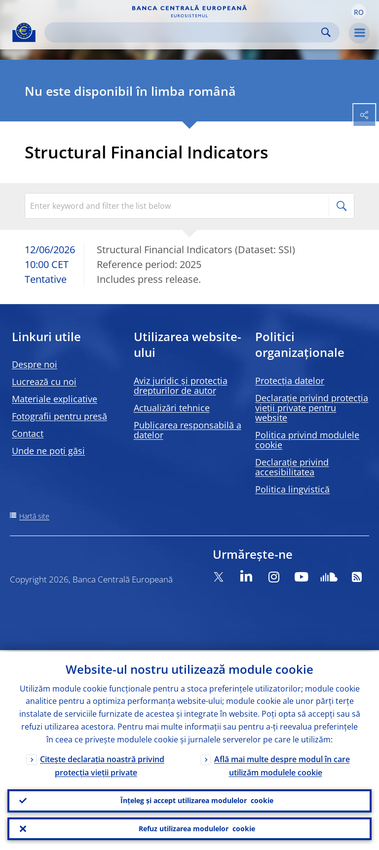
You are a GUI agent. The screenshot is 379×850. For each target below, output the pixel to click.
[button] (358, 11)
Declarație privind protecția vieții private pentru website (311, 408)
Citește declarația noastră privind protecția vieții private (102, 764)
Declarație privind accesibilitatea (292, 467)
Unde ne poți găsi (48, 451)
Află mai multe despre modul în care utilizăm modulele (282, 764)
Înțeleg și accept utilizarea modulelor (196, 800)
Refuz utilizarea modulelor (197, 828)
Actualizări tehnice (172, 408)
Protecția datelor (289, 380)
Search (326, 32)
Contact (27, 433)
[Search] (184, 32)
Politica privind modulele (307, 440)
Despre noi (34, 364)
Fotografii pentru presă (59, 416)
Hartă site (34, 516)
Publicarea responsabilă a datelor (187, 430)
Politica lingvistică (292, 489)
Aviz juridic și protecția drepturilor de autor (180, 385)
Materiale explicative (54, 399)
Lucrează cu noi (44, 381)
